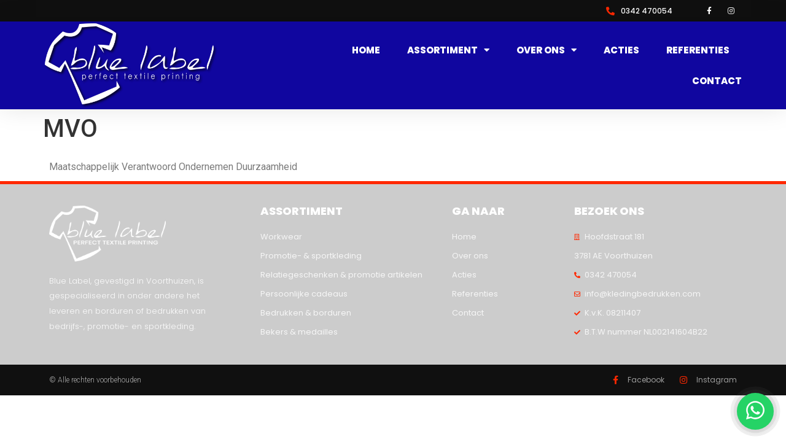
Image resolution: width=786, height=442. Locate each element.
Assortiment (448, 50)
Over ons (546, 50)
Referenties (698, 50)
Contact (717, 80)
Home (366, 50)
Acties (621, 50)
